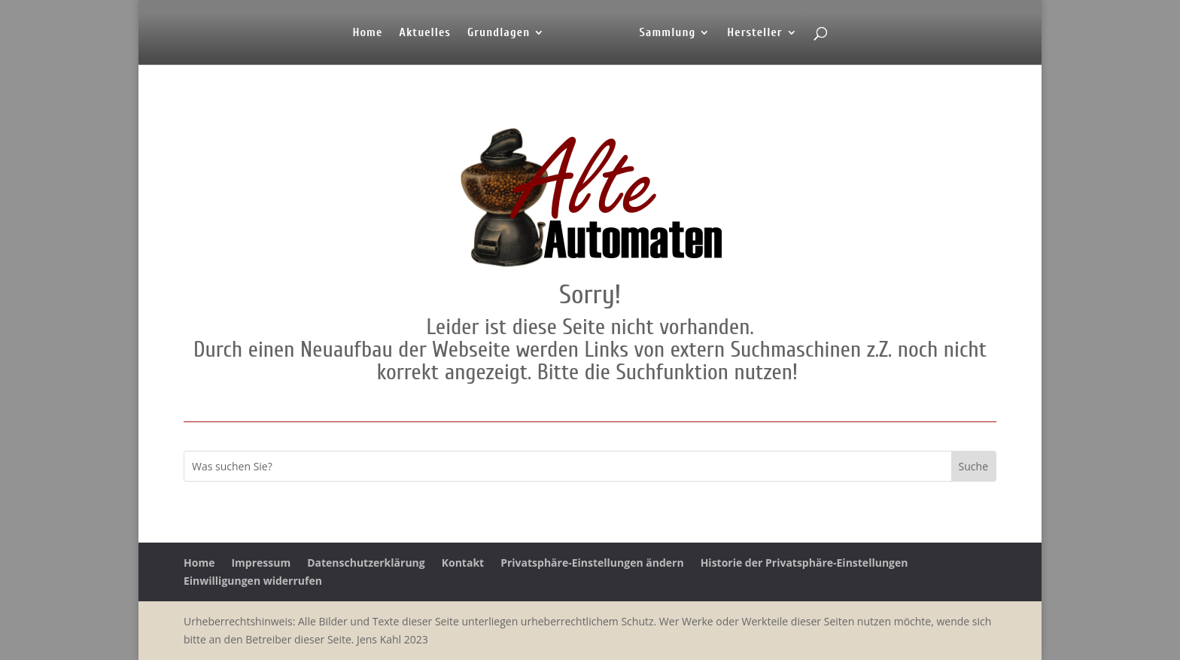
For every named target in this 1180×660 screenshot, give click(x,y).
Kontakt (463, 562)
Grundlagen (498, 33)
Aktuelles (425, 33)
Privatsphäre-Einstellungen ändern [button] (591, 562)
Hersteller (754, 33)
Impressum (260, 562)
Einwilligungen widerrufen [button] (253, 580)
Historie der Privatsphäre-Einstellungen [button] (804, 562)
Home (367, 33)
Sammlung (667, 33)
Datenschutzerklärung (366, 562)
